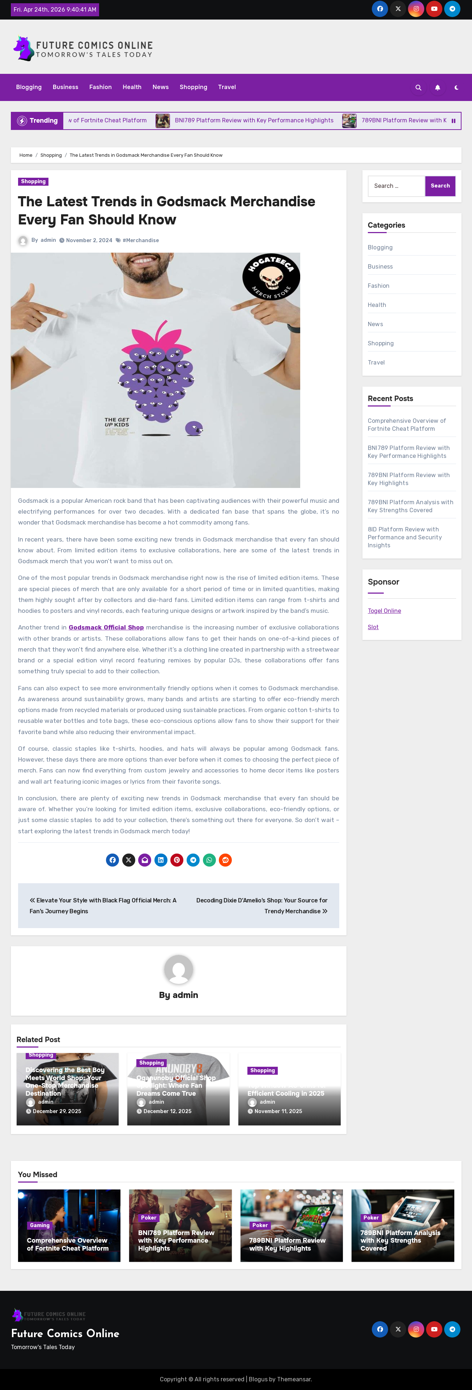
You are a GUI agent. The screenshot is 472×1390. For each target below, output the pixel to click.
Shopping (194, 87)
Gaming (40, 1225)
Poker (149, 1218)
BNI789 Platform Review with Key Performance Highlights (176, 1240)
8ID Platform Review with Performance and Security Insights (405, 537)
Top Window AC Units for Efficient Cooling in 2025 (287, 1090)
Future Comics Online (65, 1334)
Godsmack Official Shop (106, 627)
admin (48, 240)
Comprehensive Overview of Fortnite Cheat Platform (68, 1244)
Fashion (100, 87)
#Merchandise (141, 240)
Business (65, 87)
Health (132, 87)
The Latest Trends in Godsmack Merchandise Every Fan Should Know (167, 210)
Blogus (258, 1379)
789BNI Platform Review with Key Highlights (288, 1244)
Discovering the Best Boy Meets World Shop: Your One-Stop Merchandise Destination (65, 1082)
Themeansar (294, 1379)
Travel (227, 87)
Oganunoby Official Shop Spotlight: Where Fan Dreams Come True (176, 1086)
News (161, 87)
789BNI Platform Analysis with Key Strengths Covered (401, 1240)
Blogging (29, 87)
